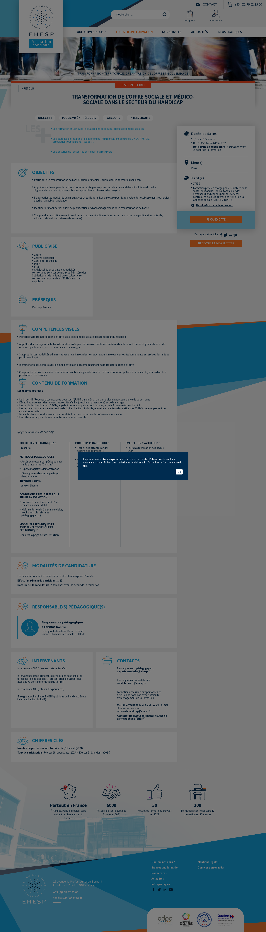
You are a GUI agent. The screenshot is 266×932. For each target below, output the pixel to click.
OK (179, 471)
